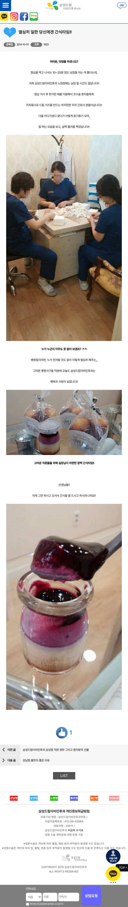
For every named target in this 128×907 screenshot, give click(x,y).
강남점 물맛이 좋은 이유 (36, 760)
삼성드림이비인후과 (51, 811)
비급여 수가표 (75, 830)
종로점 (74, 798)
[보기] (60, 904)
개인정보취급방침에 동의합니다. (43, 904)
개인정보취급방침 (78, 811)
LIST (64, 776)
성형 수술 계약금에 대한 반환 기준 (64, 834)
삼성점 (33, 798)
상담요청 (91, 896)
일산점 (94, 798)
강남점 (14, 798)
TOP (122, 867)
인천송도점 (114, 798)
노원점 (54, 798)
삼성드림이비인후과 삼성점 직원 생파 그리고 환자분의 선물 (56, 750)
